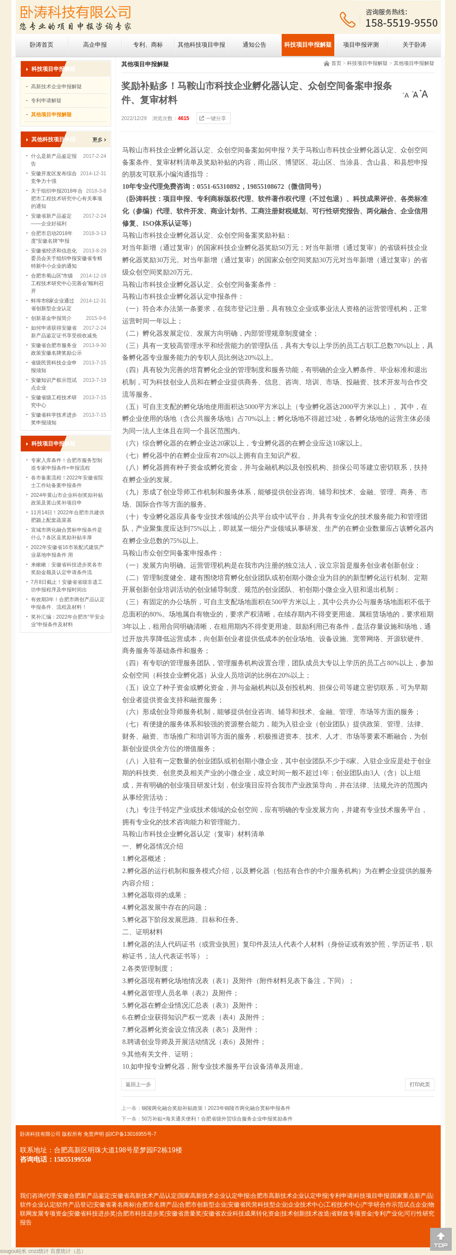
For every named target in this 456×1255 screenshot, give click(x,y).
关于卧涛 (414, 45)
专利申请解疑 (46, 101)
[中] (415, 94)
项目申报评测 (361, 45)
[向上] (441, 1239)
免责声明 (94, 1134)
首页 (336, 63)
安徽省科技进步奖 (92, 1213)
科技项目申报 (371, 1196)
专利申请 (341, 1196)
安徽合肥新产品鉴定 (83, 1196)
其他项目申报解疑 (414, 63)
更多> (99, 139)
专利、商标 (148, 45)
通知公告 (254, 45)
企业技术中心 (306, 1205)
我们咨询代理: (38, 1196)
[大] (424, 94)
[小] (407, 94)
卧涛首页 (41, 45)
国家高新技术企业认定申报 (213, 1196)
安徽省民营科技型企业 (257, 1205)
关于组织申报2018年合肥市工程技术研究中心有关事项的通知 (66, 198)
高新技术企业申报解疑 (56, 87)
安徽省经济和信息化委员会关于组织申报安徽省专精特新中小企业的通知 (66, 258)
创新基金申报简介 (51, 318)
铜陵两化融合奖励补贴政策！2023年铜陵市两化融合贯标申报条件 (216, 1108)
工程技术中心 (343, 1205)
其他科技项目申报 (201, 45)
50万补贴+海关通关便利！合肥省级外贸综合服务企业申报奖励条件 (217, 1119)
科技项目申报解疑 (308, 45)
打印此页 (420, 1084)
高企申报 (95, 45)
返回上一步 (138, 1084)
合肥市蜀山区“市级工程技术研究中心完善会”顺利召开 (67, 283)
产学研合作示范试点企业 (394, 1205)
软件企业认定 (38, 1205)
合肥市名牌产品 (157, 1205)
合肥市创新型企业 (203, 1205)
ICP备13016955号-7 (134, 1134)
